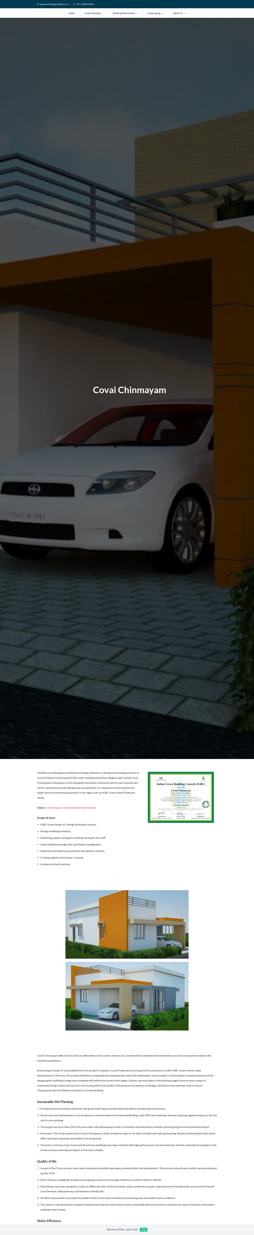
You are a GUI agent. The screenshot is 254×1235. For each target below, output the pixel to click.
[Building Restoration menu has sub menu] (125, 13)
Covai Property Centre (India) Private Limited (70, 807)
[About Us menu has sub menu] (179, 13)
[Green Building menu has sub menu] (94, 13)
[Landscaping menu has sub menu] (155, 13)
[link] (181, 772)
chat (143, 1229)
